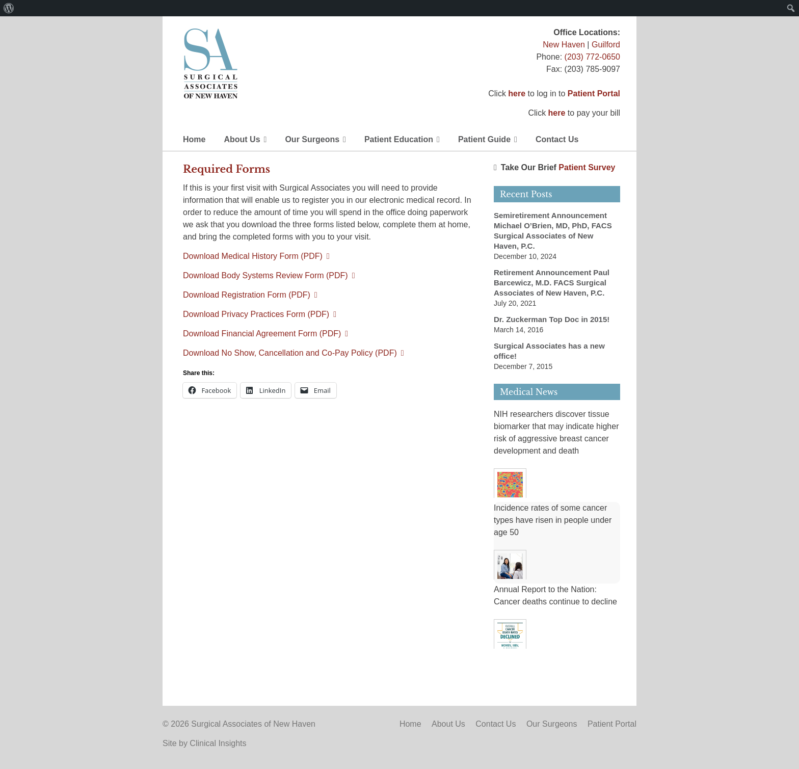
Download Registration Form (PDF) (246, 294)
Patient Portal (594, 93)
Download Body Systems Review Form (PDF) (265, 275)
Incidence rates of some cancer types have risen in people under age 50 (552, 520)
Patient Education (398, 139)
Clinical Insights (218, 743)
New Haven (564, 44)
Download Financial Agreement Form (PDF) (262, 333)
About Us (242, 139)
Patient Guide (484, 139)
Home (194, 139)
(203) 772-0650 (592, 56)
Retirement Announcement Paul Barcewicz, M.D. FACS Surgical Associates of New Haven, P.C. (551, 282)
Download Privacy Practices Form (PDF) (256, 314)
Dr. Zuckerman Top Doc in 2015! (551, 319)
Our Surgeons (312, 139)
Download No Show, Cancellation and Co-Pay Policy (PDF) (290, 353)
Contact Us (557, 139)
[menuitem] (9, 8)
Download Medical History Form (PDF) (253, 256)
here (516, 93)
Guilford (606, 44)
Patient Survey (586, 167)
